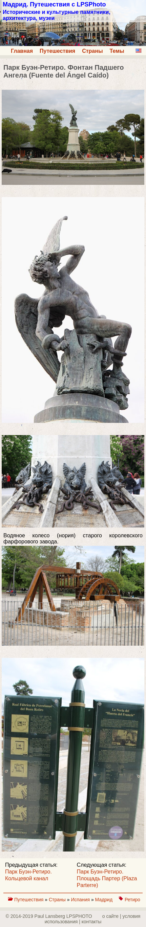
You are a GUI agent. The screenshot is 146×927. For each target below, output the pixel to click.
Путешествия (57, 51)
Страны (92, 51)
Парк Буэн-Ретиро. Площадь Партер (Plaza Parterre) (107, 878)
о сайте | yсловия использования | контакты (93, 918)
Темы (117, 51)
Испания (81, 899)
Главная (22, 51)
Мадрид (104, 899)
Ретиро (132, 899)
